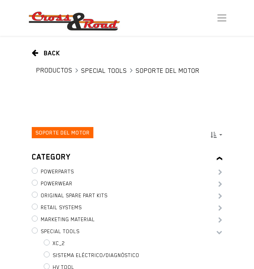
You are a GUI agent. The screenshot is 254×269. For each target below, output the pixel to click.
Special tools (104, 70)
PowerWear (56, 183)
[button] (216, 135)
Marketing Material (68, 219)
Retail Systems (61, 207)
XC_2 (59, 243)
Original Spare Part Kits (74, 195)
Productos (54, 70)
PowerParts (57, 171)
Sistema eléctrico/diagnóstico (96, 255)
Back (46, 53)
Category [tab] (51, 156)
